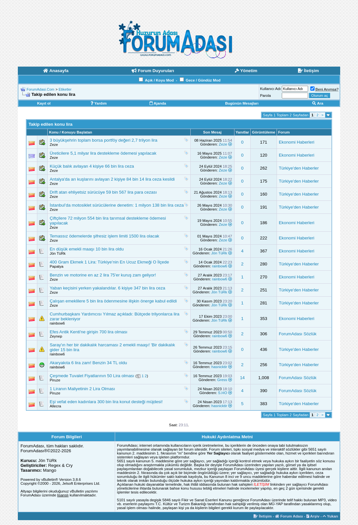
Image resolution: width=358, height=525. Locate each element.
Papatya (56, 266)
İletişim (263, 516)
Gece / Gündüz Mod (203, 80)
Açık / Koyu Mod (159, 80)
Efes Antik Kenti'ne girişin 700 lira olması (88, 331)
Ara (317, 103)
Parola (265, 95)
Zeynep (56, 336)
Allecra (55, 406)
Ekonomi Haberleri (297, 142)
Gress (222, 380)
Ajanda (157, 103)
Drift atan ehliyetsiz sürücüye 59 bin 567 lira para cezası (103, 192)
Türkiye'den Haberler (299, 168)
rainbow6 (219, 266)
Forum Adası (289, 516)
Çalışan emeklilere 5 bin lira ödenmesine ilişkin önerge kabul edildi (113, 301)
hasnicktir (219, 367)
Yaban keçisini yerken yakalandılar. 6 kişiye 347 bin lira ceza (107, 288)
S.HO (222, 393)
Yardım (98, 103)
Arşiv (313, 516)
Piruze (55, 380)
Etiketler (65, 89)
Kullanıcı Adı (270, 89)
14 (242, 377)
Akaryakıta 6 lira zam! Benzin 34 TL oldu (88, 362)
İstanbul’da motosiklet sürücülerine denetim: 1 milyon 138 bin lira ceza (117, 205)
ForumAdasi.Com (40, 89)
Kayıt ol (44, 103)
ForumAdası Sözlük (297, 333)
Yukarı (330, 516)
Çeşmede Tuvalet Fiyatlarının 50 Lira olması (92, 375)
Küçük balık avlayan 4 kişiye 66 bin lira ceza (92, 166)
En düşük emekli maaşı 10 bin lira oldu (87, 249)
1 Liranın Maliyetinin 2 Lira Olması (82, 388)
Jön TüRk (58, 253)
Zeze (54, 145)
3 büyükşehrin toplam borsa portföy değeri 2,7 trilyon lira (103, 140)
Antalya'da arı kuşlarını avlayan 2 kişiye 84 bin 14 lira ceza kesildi (112, 179)
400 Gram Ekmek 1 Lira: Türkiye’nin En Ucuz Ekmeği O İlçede (109, 262)
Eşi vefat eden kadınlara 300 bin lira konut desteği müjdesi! (106, 401)
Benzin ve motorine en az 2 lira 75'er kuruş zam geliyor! (103, 275)
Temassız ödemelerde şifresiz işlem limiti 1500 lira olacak (104, 236)
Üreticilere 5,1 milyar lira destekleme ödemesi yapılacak (103, 153)
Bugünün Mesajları (241, 103)
